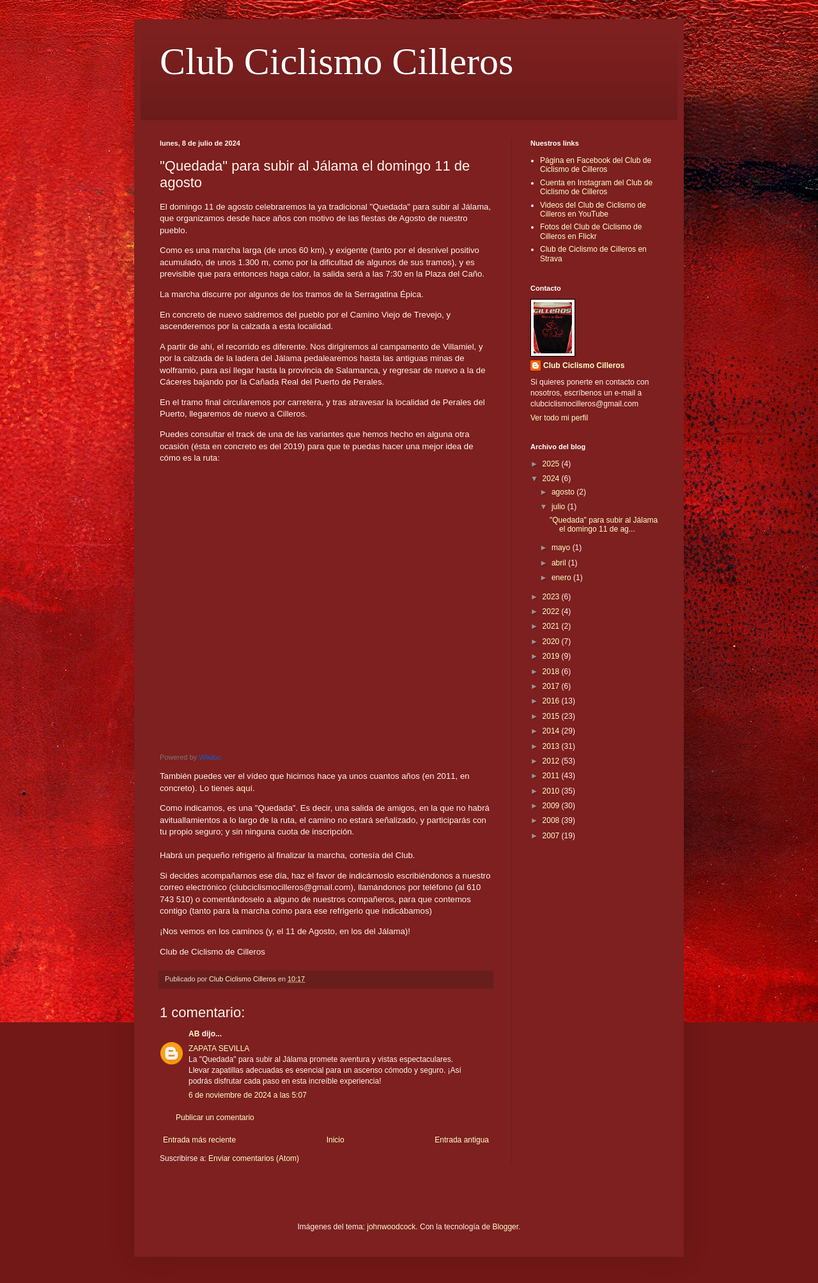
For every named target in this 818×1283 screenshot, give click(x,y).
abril (560, 562)
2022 (552, 611)
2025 (552, 463)
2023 (552, 596)
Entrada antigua (462, 1139)
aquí (244, 788)
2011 (552, 775)
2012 (552, 761)
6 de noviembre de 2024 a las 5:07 (248, 1095)
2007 (552, 835)
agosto (564, 492)
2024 (552, 478)
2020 (552, 641)
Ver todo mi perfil (559, 417)
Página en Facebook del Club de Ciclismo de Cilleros (595, 165)
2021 (552, 626)
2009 (552, 805)
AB (194, 1033)
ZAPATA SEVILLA (219, 1048)
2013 (552, 746)
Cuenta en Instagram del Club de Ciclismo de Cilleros (596, 187)
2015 (552, 716)
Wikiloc (210, 757)
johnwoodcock (391, 1226)
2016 (552, 700)
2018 (552, 671)
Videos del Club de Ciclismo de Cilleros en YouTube (593, 210)
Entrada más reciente (199, 1139)
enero (562, 577)
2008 (552, 820)
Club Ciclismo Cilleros (336, 61)
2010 (552, 791)
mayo (562, 547)
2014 (552, 730)
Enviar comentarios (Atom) (253, 1158)
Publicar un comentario (215, 1117)
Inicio (335, 1139)
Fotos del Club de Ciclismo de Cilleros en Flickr (591, 231)
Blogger (505, 1226)
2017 (552, 686)
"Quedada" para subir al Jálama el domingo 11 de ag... (604, 525)
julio (559, 506)
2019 (552, 656)
